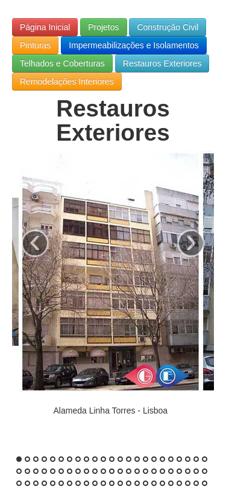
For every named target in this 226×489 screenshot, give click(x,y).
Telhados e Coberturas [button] (62, 63)
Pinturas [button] (35, 45)
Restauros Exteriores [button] (162, 63)
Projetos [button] (103, 27)
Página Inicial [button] (45, 27)
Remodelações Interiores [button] (67, 81)
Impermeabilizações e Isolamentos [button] (134, 45)
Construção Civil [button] (167, 27)
